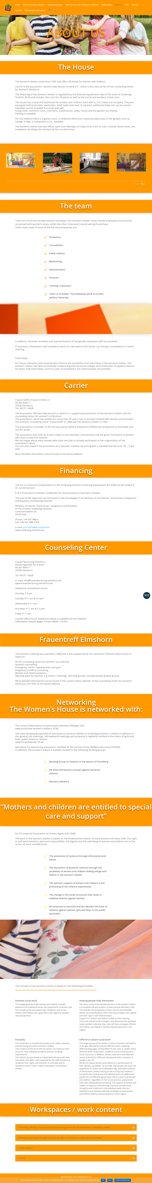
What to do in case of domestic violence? (82, 5)
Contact (135, 5)
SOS (126, 5)
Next (142, 184)
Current (18, 10)
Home (17, 5)
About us (118, 5)
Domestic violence (55, 5)
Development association (35, 10)
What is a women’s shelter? (34, 5)
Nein (110, 1180)
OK (103, 1180)
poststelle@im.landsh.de (36, 527)
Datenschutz (84, 1177)
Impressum (66, 1177)
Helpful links (107, 5)
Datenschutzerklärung (123, 1180)
